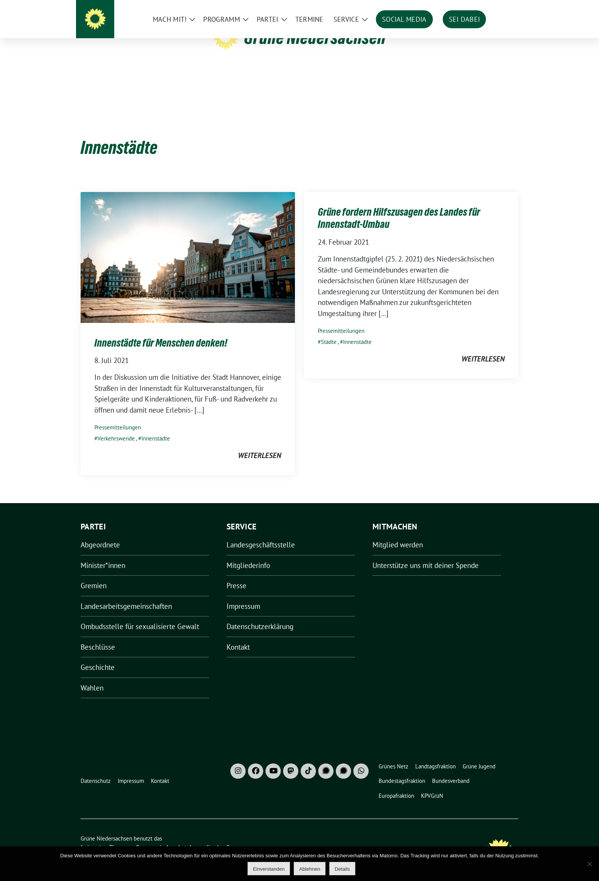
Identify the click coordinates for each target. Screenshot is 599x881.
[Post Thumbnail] (188, 244)
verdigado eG (214, 835)
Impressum (243, 594)
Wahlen (92, 676)
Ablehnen (309, 869)
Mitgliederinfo (248, 553)
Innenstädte (155, 426)
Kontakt (238, 635)
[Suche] (494, 7)
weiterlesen (259, 443)
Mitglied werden (397, 532)
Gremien (94, 573)
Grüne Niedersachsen (315, 37)
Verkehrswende (116, 426)
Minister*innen (103, 553)
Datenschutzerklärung (260, 614)
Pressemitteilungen (117, 415)
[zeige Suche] (504, 7)
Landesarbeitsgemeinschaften (126, 594)
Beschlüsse (98, 635)
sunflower (140, 835)
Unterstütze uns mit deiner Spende (425, 553)
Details (342, 869)
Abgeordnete (100, 532)
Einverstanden (269, 869)
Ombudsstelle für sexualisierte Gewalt (140, 614)
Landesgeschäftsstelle (261, 532)
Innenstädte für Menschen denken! (160, 331)
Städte (329, 330)
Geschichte (98, 655)
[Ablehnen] (589, 864)
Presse (236, 573)
